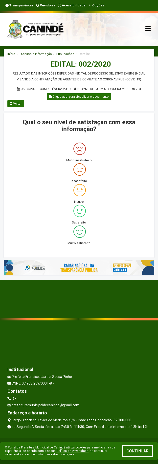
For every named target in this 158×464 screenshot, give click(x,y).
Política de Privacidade (72, 451)
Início (11, 54)
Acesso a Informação (36, 54)
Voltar (16, 103)
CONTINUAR (137, 451)
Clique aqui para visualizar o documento (79, 96)
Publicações (65, 54)
